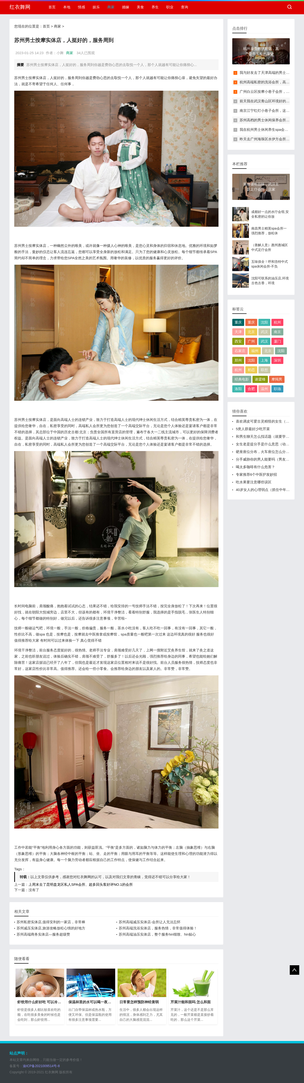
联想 (264, 370)
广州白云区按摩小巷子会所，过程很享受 (272, 91)
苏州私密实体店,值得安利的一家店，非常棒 (51, 922)
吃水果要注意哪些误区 (253, 482)
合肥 (251, 389)
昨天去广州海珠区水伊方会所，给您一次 (272, 139)
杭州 (277, 322)
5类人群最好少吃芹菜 (253, 429)
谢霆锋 (260, 379)
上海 (264, 360)
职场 (277, 389)
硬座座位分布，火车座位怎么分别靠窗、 (268, 452)
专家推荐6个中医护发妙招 (256, 474)
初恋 (251, 370)
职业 (169, 7)
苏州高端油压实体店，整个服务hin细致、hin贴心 (157, 934)
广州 (251, 341)
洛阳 (238, 389)
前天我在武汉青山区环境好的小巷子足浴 (272, 101)
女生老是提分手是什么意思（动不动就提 (268, 444)
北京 (251, 332)
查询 (184, 7)
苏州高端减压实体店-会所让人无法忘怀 (149, 922)
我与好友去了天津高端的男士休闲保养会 (272, 73)
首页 (52, 7)
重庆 (238, 322)
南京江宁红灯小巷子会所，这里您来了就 (272, 110)
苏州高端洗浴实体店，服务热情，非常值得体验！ (158, 928)
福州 (254, 351)
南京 (277, 332)
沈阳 (264, 322)
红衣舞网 (20, 7)
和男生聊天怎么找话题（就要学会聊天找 (268, 436)
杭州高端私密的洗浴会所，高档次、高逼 (272, 82)
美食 (140, 7)
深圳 (277, 360)
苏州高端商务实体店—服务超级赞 (43, 934)
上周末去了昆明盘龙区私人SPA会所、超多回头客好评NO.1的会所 (80, 884)
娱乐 (96, 7)
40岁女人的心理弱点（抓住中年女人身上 (268, 490)
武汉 (264, 332)
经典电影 (242, 379)
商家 (110, 7)
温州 (264, 389)
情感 (81, 7)
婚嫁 (125, 7)
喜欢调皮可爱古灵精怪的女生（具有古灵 (268, 421)
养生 (155, 7)
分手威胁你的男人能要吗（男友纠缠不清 (268, 459)
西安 (238, 341)
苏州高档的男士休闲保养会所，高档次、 (272, 120)
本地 (66, 7)
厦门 (277, 341)
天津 (238, 332)
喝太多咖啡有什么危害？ (255, 467)
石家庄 (240, 351)
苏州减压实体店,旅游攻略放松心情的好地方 (51, 928)
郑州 (238, 360)
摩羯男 (276, 379)
